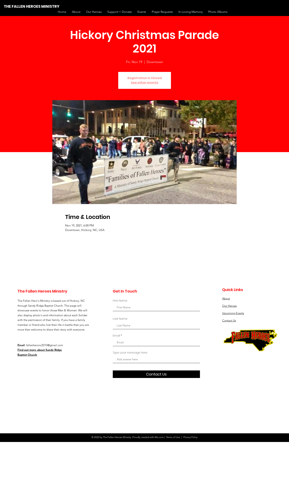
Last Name (120, 318)
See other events (144, 82)
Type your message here (130, 352)
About (226, 298)
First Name (120, 300)
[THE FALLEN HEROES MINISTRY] (31, 6)
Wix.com (159, 437)
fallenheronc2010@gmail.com (44, 345)
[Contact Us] (156, 374)
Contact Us (229, 320)
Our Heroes (229, 306)
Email (116, 335)
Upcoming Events (233, 313)
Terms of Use (173, 437)
